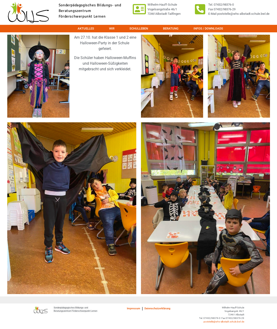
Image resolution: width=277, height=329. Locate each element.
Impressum (133, 308)
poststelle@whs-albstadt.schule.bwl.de (224, 321)
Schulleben (138, 28)
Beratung (170, 28)
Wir (111, 28)
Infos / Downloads (208, 28)
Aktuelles (86, 28)
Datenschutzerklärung (157, 308)
